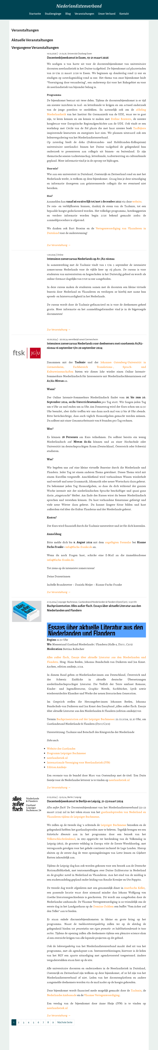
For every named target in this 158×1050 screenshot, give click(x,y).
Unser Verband (106, 13)
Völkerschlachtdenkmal (61, 839)
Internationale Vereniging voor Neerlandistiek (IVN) (78, 762)
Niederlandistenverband (79, 6)
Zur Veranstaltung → (59, 245)
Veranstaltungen (84, 13)
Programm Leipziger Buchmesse (66, 753)
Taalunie (136, 990)
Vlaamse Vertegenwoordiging (102, 995)
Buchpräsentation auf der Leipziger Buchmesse (85, 719)
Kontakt (124, 13)
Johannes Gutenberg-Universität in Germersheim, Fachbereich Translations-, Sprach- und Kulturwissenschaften (96, 367)
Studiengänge (53, 13)
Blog (68, 13)
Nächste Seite (64, 1022)
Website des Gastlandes (61, 749)
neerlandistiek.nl (57, 758)
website (136, 202)
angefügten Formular (118, 542)
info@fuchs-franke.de (78, 547)
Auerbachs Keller (134, 888)
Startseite (35, 13)
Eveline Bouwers (121, 119)
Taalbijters (139, 128)
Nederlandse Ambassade (62, 995)
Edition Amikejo (56, 767)
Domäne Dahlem (103, 906)
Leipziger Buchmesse (113, 825)
